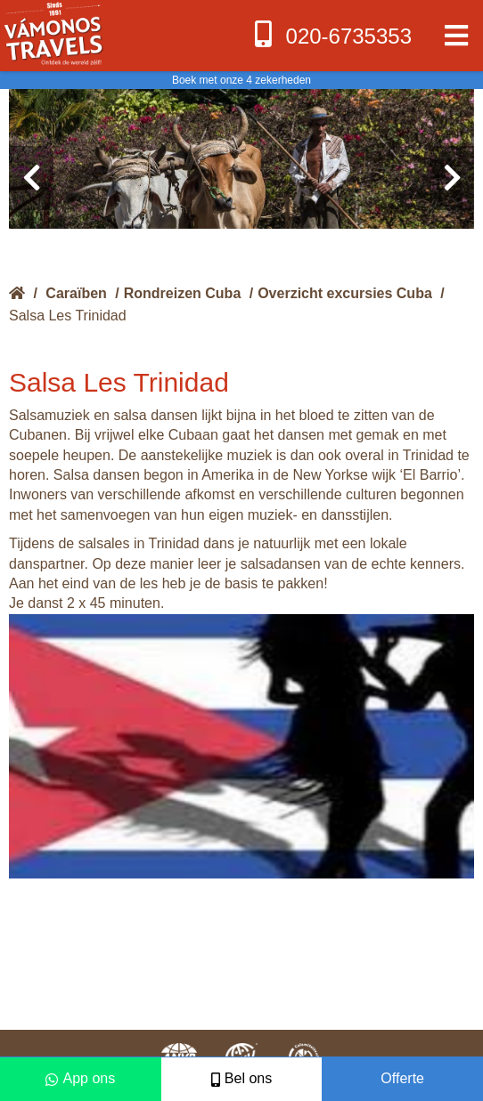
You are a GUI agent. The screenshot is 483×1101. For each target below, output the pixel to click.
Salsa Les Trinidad (68, 315)
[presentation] (31, 178)
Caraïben (75, 293)
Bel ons (241, 1078)
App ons (80, 1078)
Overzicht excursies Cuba (345, 293)
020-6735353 (331, 34)
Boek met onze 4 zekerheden (241, 80)
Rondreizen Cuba (183, 293)
